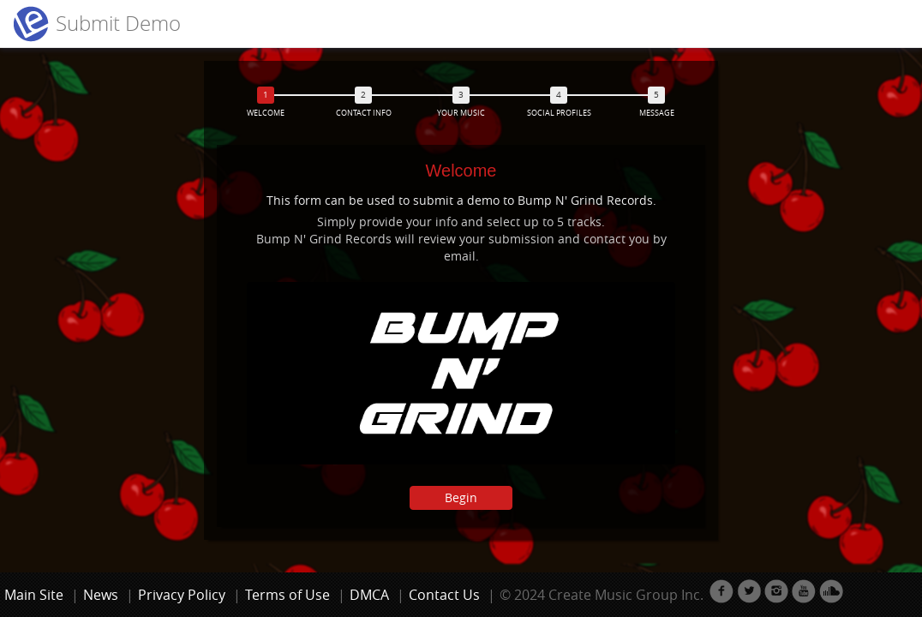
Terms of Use (287, 594)
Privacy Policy (181, 594)
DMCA (369, 594)
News (100, 594)
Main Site (33, 594)
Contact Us (444, 594)
